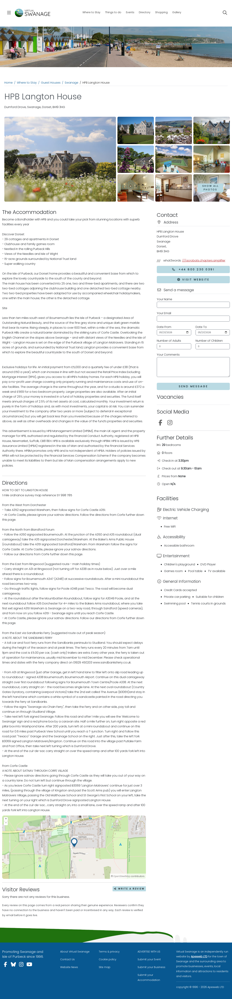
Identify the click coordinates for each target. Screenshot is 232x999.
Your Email (164, 313)
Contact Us (67, 959)
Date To (201, 327)
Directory (144, 12)
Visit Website (193, 279)
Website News (69, 967)
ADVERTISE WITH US (149, 951)
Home (8, 83)
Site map (104, 967)
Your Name (164, 299)
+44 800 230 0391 (193, 269)
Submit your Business (151, 967)
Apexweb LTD (199, 956)
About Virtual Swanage (75, 951)
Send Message (193, 386)
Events (130, 12)
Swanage (71, 83)
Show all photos (210, 187)
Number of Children (209, 341)
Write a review (129, 888)
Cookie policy (107, 959)
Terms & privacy (109, 951)
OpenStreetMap (121, 876)
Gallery (176, 12)
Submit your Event (149, 959)
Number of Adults (169, 341)
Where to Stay (91, 12)
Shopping (161, 12)
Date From (164, 327)
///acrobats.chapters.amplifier (203, 260)
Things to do (113, 12)
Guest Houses (51, 83)
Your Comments (168, 355)
